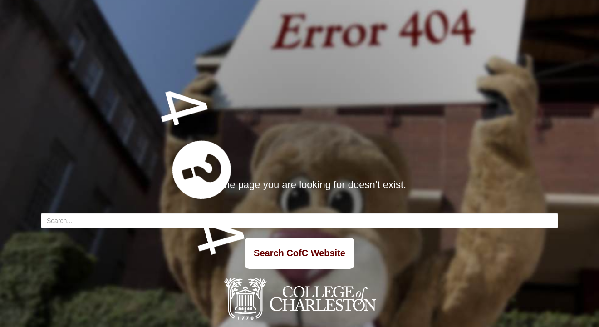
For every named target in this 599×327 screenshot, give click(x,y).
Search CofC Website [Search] (299, 253)
